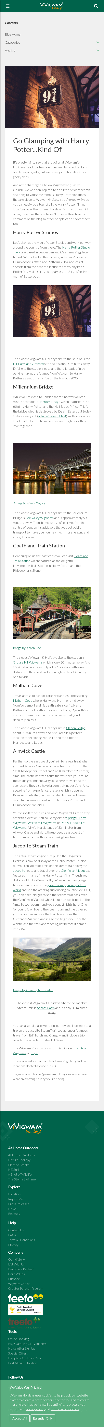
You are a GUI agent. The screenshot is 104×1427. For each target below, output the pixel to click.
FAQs (12, 1235)
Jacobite (19, 870)
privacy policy (35, 1409)
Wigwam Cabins (19, 1283)
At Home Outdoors (21, 1155)
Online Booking (18, 1339)
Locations (15, 1194)
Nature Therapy (19, 1160)
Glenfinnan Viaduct (74, 870)
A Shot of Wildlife (20, 1174)
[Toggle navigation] (7, 6)
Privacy (13, 1244)
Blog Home (13, 34)
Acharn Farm (46, 1008)
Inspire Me (15, 1199)
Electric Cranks (18, 1165)
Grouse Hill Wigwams (27, 662)
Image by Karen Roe (27, 648)
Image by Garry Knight (29, 503)
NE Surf (13, 1169)
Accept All (19, 1418)
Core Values (16, 1274)
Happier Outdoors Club (24, 1358)
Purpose (14, 1279)
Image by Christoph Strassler (33, 990)
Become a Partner (21, 1269)
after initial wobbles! (52, 416)
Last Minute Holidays (23, 1363)
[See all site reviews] (25, 1310)
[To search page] (96, 6)
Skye (34, 1053)
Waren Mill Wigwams (42, 822)
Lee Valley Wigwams (39, 518)
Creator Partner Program (25, 1288)
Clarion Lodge (75, 728)
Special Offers (18, 1353)
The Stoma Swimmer (22, 1179)
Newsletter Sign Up (21, 1348)
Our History (16, 1259)
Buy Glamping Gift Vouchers (27, 1343)
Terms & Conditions (21, 1240)
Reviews (14, 1213)
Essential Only (43, 1418)
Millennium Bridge (48, 401)
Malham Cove (22, 700)
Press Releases (18, 1204)
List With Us (16, 1264)
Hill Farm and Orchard (28, 363)
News (12, 1209)
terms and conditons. (65, 1409)
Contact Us (16, 1230)
